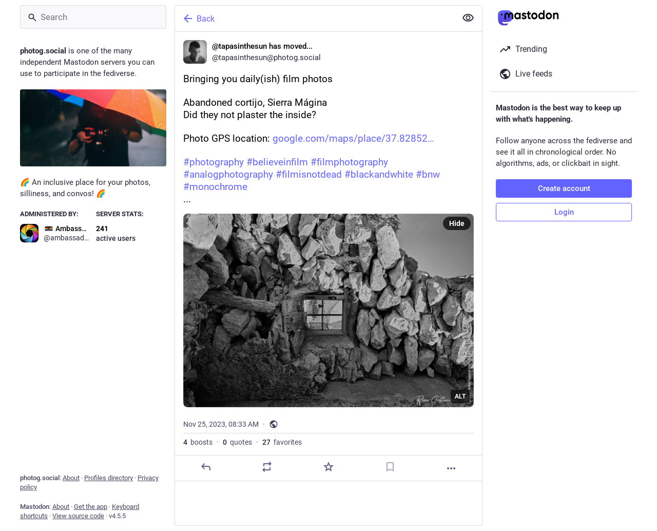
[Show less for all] (468, 18)
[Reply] (206, 467)
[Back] (314, 18)
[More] (451, 468)
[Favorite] (328, 467)
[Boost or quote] (267, 467)
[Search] (93, 17)
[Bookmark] (390, 467)
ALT (460, 396)
